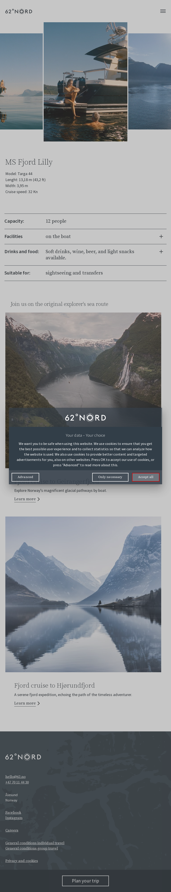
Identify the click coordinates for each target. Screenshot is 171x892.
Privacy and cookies (21, 861)
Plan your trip (85, 881)
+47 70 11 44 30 (17, 782)
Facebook (13, 812)
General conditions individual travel (34, 843)
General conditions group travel (31, 848)
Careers (11, 830)
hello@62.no (15, 777)
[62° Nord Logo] (18, 11)
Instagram (13, 818)
